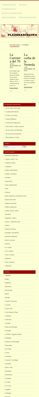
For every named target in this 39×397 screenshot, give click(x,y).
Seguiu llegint (15, 89)
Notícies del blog (10, 229)
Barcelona (8, 286)
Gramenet (8, 356)
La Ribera (8, 378)
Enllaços (23, 5)
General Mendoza (11, 119)
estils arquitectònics (11, 185)
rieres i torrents (9, 255)
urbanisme (8, 266)
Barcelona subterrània (11, 155)
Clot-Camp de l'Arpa (11, 312)
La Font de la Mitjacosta (13, 123)
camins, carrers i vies (11, 159)
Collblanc (8, 316)
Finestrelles (8, 345)
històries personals (10, 203)
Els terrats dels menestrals (13, 134)
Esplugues (8, 338)
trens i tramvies (10, 262)
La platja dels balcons (12, 111)
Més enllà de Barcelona (12, 13)
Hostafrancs (8, 375)
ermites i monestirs (11, 174)
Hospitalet (8, 371)
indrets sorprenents (11, 207)
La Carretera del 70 (15, 58)
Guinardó (8, 363)
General (7, 192)
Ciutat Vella (8, 308)
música (7, 225)
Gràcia (7, 353)
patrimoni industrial (11, 236)
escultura (8, 177)
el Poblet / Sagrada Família (13, 334)
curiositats (8, 166)
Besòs (7, 294)
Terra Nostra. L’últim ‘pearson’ (15, 126)
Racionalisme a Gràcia (12, 137)
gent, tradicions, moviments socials (15, 196)
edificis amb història (11, 170)
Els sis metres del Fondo (13, 108)
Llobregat (8, 393)
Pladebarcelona (9, 5)
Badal (7, 279)
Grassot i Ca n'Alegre (11, 360)
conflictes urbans (10, 163)
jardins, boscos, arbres (12, 210)
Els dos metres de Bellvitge (14, 130)
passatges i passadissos (12, 232)
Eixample (8, 330)
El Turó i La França (11, 115)
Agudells (8, 275)
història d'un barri (10, 199)
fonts (6, 188)
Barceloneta (8, 290)
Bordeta (7, 297)
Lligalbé (7, 389)
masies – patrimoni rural (12, 222)
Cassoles (8, 305)
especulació (8, 181)
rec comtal (8, 247)
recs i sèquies (9, 251)
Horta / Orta (9, 367)
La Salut (7, 382)
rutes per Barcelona (27, 17)
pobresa (7, 244)
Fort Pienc (8, 349)
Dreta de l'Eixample (11, 327)
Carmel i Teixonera (11, 301)
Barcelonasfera (9, 17)
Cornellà (8, 323)
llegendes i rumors (10, 218)
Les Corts (8, 386)
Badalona (8, 283)
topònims (8, 258)
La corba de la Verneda (29, 59)
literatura (8, 214)
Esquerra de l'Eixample (12, 341)
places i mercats (10, 240)
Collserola (8, 319)
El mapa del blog (9, 9)
